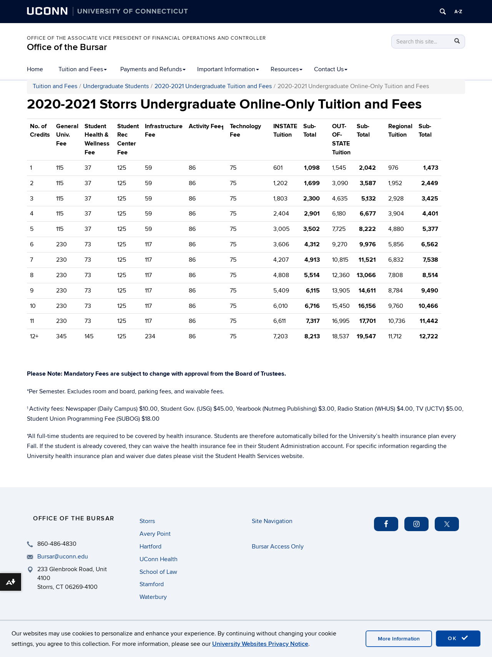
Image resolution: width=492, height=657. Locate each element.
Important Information (228, 69)
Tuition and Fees (82, 69)
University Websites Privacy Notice (260, 644)
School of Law (158, 572)
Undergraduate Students (116, 86)
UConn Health (159, 559)
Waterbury (153, 597)
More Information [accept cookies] (399, 638)
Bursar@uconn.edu (62, 556)
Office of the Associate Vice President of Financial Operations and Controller (146, 38)
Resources (287, 69)
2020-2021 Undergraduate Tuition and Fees (213, 86)
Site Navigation (272, 521)
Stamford (152, 584)
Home (35, 69)
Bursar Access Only (278, 546)
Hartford (150, 546)
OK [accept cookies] (458, 638)
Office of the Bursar (67, 47)
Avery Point (155, 534)
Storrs (147, 521)
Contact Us (330, 69)
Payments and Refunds (153, 69)
